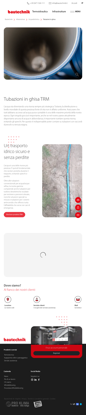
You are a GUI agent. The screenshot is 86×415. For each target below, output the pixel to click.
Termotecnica (9, 355)
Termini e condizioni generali (38, 399)
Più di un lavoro (9, 379)
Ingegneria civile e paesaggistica (15, 358)
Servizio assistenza (10, 361)
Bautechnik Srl (9, 399)
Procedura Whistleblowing (13, 388)
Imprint (18, 399)
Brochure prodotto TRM (14, 225)
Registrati (56, 359)
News (6, 376)
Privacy (24, 399)
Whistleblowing (9, 385)
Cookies (52, 399)
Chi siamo (7, 382)
